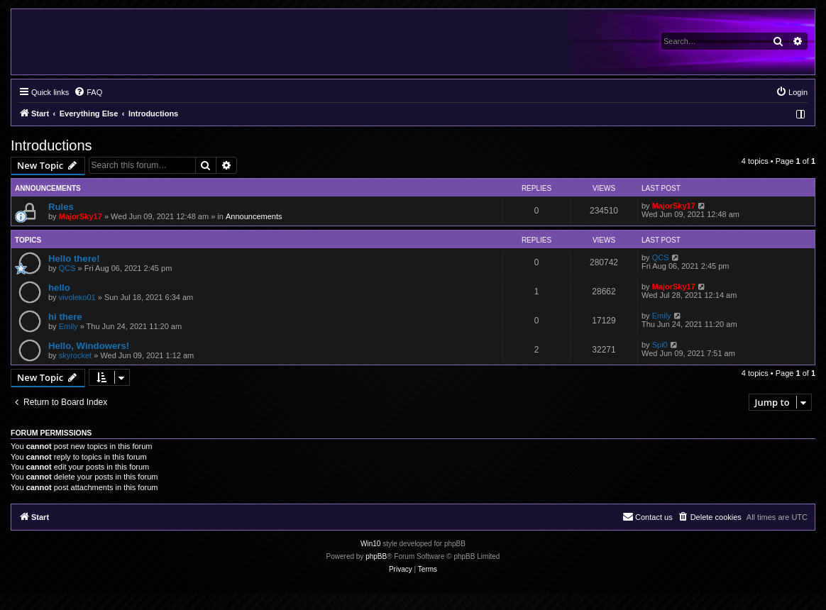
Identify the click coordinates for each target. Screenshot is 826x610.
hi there (65, 316)
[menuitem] (88, 92)
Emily (68, 326)
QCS (67, 268)
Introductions (51, 145)
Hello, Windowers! (88, 345)
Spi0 (660, 344)
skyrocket (75, 355)
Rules (61, 206)
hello (59, 287)
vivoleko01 (77, 297)
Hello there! (74, 258)
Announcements (254, 216)
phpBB (376, 556)
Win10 (370, 544)
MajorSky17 (80, 216)
